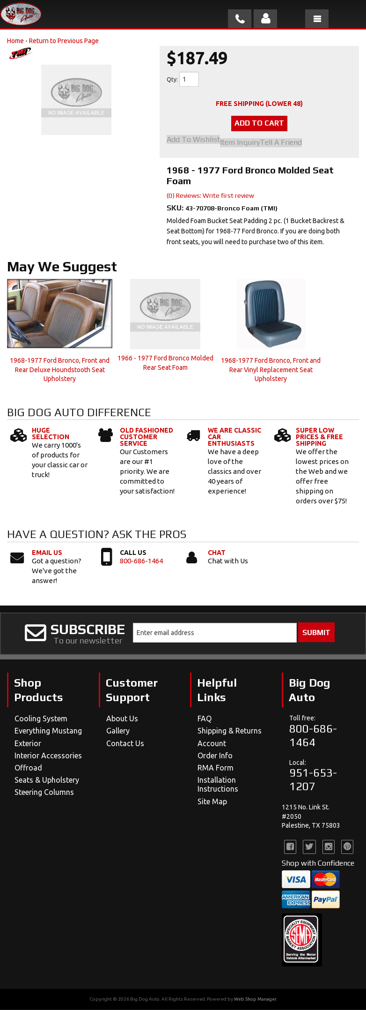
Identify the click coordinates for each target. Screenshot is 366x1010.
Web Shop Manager (255, 1000)
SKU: (176, 208)
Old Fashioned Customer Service (146, 438)
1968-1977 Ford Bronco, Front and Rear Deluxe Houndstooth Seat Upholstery (60, 370)
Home (15, 41)
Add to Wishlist (193, 141)
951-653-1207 (313, 780)
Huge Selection (50, 434)
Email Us (47, 553)
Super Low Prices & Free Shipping (319, 438)
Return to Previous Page (64, 41)
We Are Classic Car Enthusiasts (234, 438)
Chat (217, 553)
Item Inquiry (240, 143)
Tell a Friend (281, 143)
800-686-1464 (141, 561)
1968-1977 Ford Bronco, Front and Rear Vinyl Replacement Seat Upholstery (271, 370)
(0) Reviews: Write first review (210, 196)
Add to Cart (259, 124)
